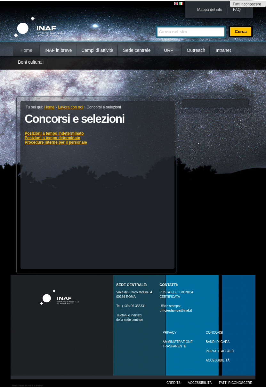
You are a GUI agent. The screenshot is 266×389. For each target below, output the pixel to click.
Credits (173, 383)
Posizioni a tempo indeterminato (54, 133)
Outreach (196, 50)
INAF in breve (58, 50)
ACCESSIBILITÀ (218, 360)
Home (26, 50)
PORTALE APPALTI (220, 351)
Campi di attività (97, 50)
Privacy (169, 332)
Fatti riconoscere (247, 4)
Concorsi (214, 332)
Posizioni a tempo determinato (52, 138)
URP (168, 50)
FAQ (237, 9)
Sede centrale (136, 50)
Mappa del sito (209, 9)
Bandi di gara (218, 342)
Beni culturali (31, 62)
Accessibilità (200, 383)
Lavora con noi (70, 107)
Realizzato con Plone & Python (27, 386)
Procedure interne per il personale (56, 142)
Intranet (223, 50)
